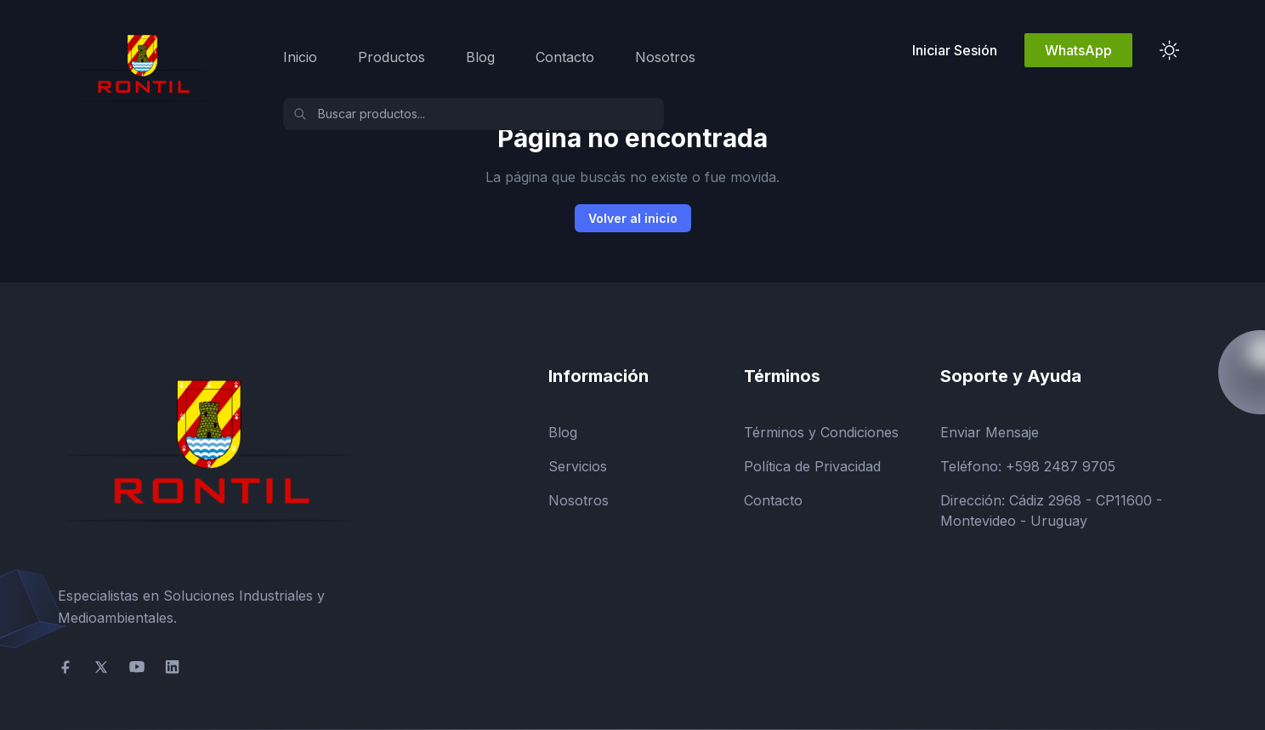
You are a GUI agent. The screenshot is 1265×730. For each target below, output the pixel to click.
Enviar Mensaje (989, 432)
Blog (480, 57)
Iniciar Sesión (954, 50)
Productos (391, 57)
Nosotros (665, 57)
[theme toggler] (1170, 50)
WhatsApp (1078, 50)
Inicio (300, 57)
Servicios (577, 466)
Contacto (565, 57)
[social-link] (65, 667)
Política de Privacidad (812, 466)
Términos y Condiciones (821, 432)
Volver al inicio (633, 218)
